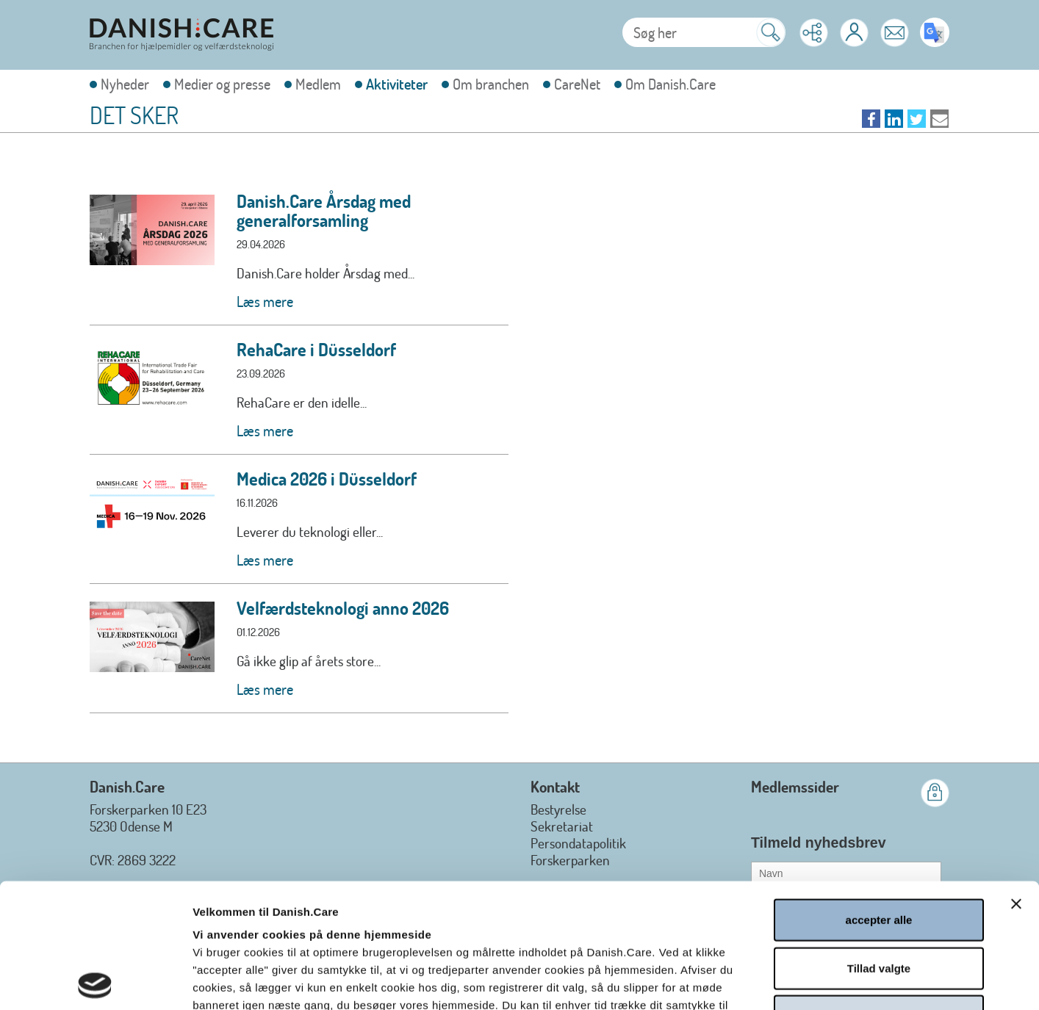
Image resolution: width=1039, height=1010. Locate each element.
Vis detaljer (791, 981)
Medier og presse (222, 84)
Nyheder (125, 84)
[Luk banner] (1016, 779)
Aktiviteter (397, 84)
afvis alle (878, 891)
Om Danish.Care (670, 84)
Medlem (318, 84)
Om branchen (491, 84)
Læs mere (265, 301)
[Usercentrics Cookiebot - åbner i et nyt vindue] (95, 981)
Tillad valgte (878, 843)
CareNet (577, 84)
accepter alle (879, 795)
